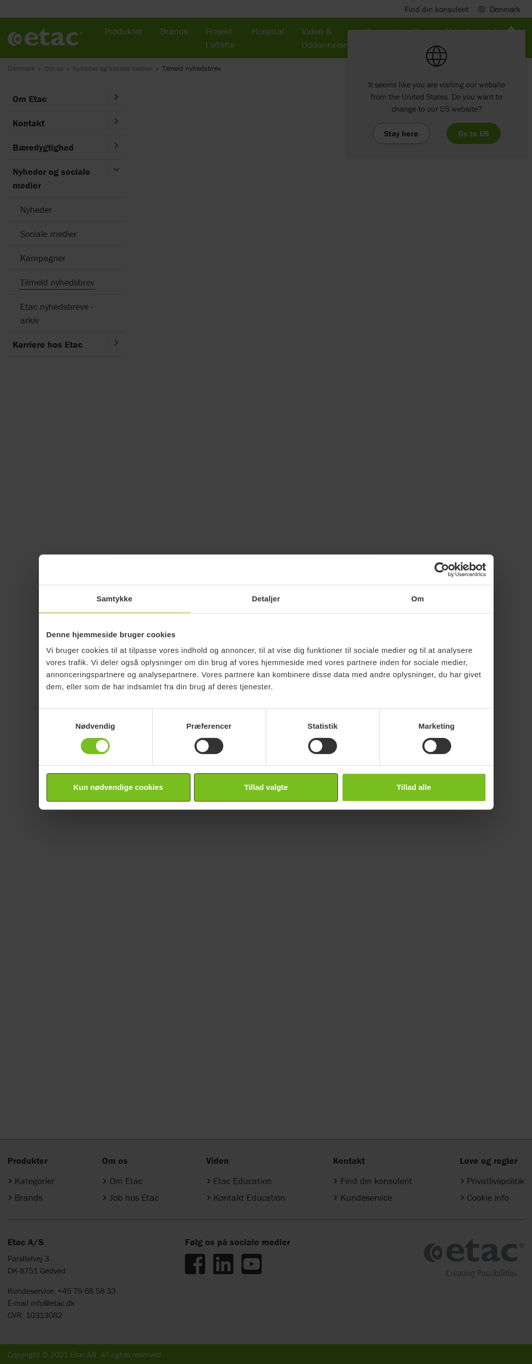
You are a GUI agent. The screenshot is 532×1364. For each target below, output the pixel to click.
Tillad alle (414, 787)
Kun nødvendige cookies (118, 787)
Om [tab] (417, 598)
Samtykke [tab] (114, 598)
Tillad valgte (265, 787)
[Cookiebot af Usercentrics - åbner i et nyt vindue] (442, 569)
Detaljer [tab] (266, 598)
